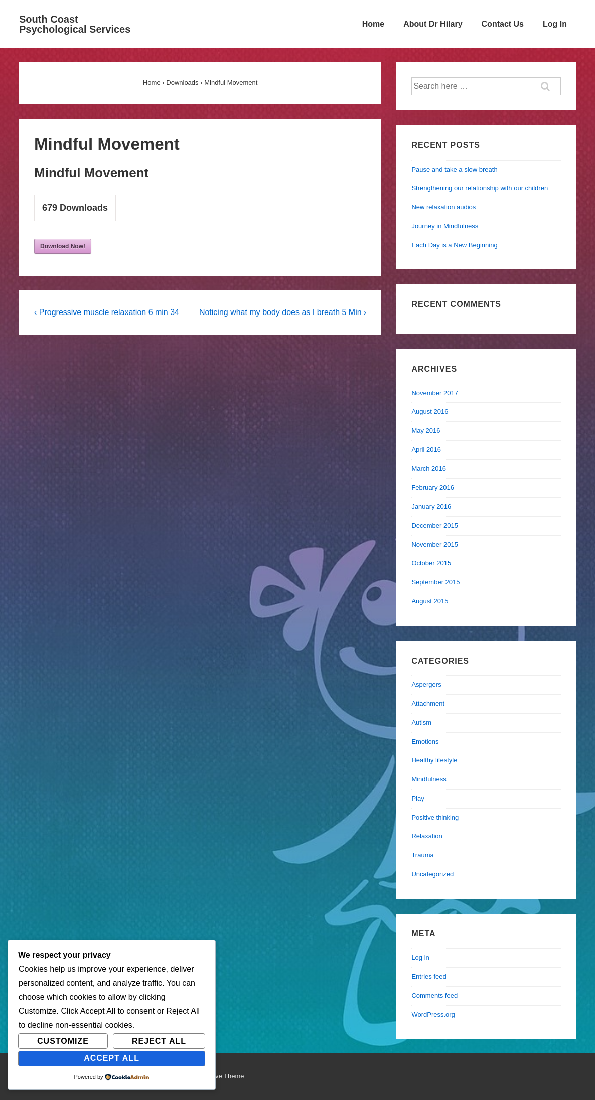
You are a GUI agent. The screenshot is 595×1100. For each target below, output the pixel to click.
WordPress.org (433, 1014)
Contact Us (503, 24)
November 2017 (434, 393)
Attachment (427, 703)
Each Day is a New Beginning (454, 245)
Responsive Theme (216, 1076)
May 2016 (425, 430)
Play (417, 798)
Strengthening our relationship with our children (479, 188)
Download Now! (62, 246)
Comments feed (434, 995)
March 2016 (428, 469)
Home (373, 24)
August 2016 (429, 411)
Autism (421, 722)
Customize (63, 1041)
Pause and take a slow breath (454, 169)
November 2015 (434, 544)
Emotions (424, 741)
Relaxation (426, 836)
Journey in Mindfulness (444, 226)
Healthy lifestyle (434, 760)
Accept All (111, 1058)
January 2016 (431, 506)
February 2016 (432, 487)
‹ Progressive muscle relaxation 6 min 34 (106, 312)
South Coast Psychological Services (74, 24)
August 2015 (429, 601)
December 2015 (434, 525)
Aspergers (426, 684)
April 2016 (426, 449)
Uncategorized (432, 874)
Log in (420, 957)
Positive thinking (435, 817)
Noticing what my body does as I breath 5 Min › (283, 312)
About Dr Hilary (432, 24)
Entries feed (428, 976)
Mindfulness (428, 779)
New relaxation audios (443, 207)
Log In (555, 24)
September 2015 (435, 582)
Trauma (422, 855)
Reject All (159, 1041)
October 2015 (431, 563)
